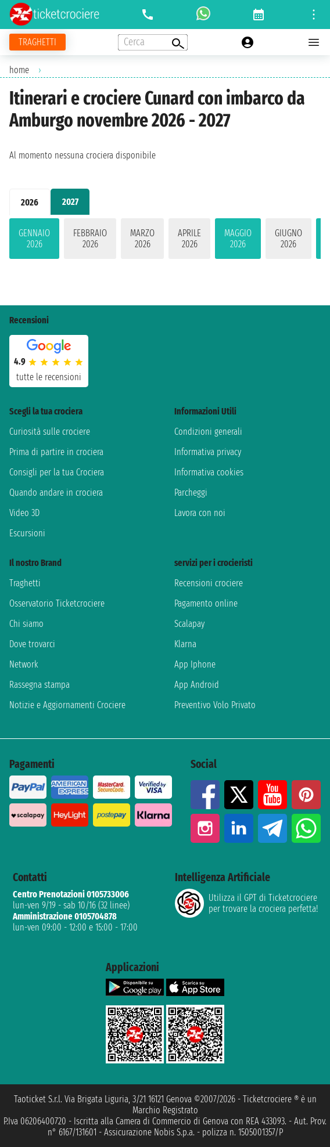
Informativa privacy (207, 451)
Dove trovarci (32, 644)
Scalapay (189, 623)
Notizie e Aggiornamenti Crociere (67, 704)
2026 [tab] (29, 202)
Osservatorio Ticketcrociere (57, 603)
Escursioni (27, 533)
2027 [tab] (70, 201)
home (19, 69)
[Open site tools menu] (314, 14)
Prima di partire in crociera (56, 451)
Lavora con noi (199, 512)
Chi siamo (26, 623)
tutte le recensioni (48, 377)
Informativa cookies (208, 472)
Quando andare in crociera (56, 492)
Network (23, 664)
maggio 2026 (238, 239)
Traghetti (25, 583)
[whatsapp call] (203, 14)
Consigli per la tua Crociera (56, 472)
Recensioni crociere (208, 583)
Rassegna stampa (39, 684)
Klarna (185, 644)
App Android (196, 684)
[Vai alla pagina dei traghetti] (37, 42)
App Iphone (195, 664)
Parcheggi (190, 492)
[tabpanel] (165, 241)
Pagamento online (206, 603)
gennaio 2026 (34, 239)
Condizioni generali (208, 431)
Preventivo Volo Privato (215, 704)
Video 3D (24, 512)
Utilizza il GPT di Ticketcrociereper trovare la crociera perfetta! (246, 903)
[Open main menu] (314, 42)
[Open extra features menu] (153, 42)
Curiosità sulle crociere (49, 431)
